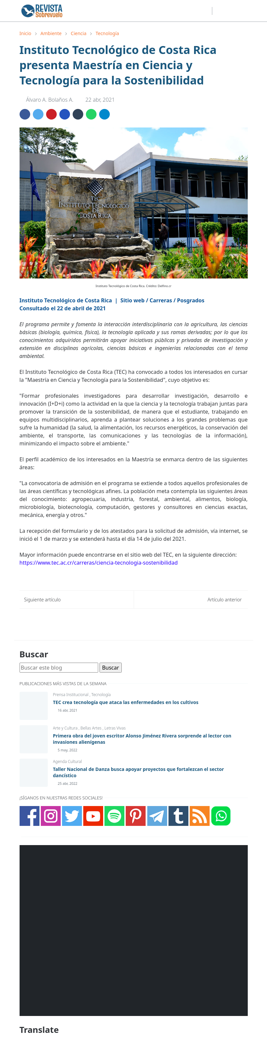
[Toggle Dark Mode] (219, 10)
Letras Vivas (115, 728)
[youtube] (194, 11)
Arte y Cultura (66, 728)
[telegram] (205, 11)
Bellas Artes (91, 728)
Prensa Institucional (71, 694)
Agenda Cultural (67, 761)
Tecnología (100, 694)
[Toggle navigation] (242, 11)
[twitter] (184, 11)
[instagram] (173, 11)
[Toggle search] (230, 11)
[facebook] (163, 11)
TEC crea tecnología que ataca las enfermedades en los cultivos (126, 702)
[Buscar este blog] (59, 668)
